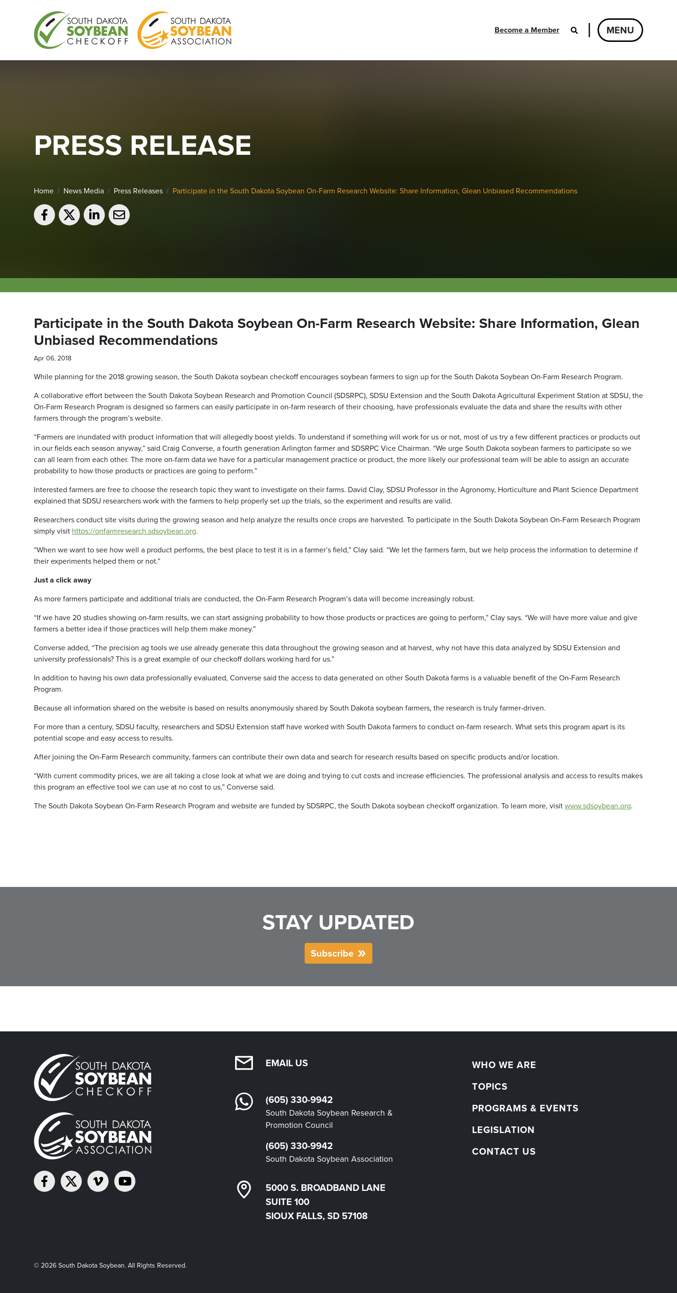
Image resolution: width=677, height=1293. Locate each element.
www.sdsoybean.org (598, 805)
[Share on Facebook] (44, 214)
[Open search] (574, 30)
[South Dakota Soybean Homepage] (132, 30)
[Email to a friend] (119, 214)
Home (44, 190)
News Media (83, 190)
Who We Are (504, 1065)
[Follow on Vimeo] (98, 1181)
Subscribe (332, 953)
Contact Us (504, 1151)
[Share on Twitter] (69, 214)
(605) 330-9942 (299, 1100)
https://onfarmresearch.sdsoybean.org (134, 531)
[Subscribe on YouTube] (124, 1181)
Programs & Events (525, 1108)
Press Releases (138, 190)
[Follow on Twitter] (71, 1181)
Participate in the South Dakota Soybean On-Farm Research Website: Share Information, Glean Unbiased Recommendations (375, 190)
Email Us (287, 1063)
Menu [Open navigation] (620, 30)
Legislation (503, 1130)
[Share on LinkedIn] (94, 214)
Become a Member (527, 29)
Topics (490, 1086)
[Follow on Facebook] (44, 1181)
